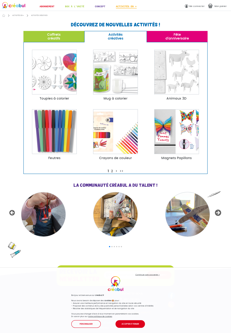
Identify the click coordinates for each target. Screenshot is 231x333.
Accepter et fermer (130, 324)
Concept (100, 6)
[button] (12, 213)
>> (121, 171)
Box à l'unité (74, 6)
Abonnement (47, 6)
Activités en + (126, 6)
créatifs (53, 36)
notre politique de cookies (100, 316)
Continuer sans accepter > (147, 275)
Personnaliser (86, 324)
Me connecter (196, 6)
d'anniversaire (177, 36)
